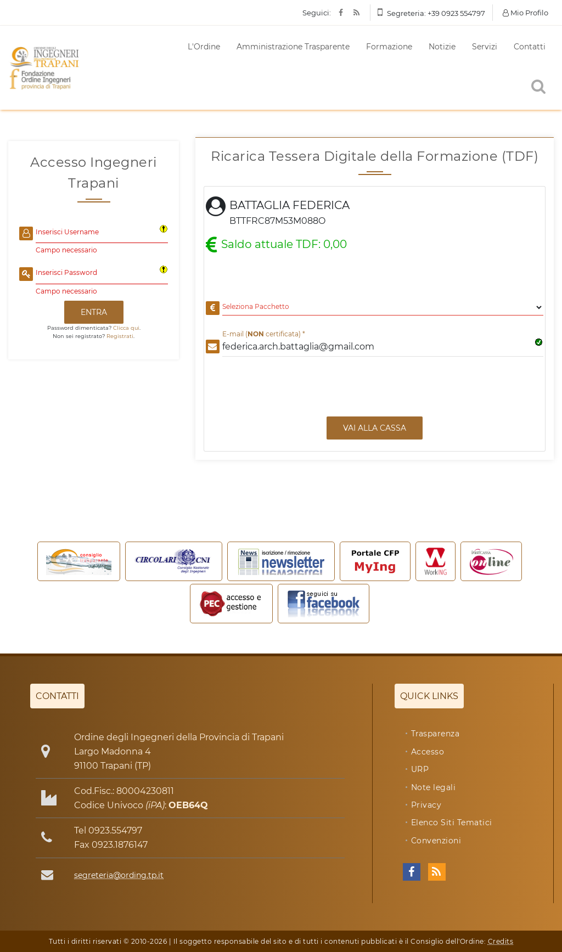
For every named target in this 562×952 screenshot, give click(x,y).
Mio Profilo (525, 12)
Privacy (426, 805)
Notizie (442, 47)
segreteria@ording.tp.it (119, 875)
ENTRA (93, 312)
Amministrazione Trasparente (293, 47)
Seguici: (316, 12)
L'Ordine (204, 47)
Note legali (433, 787)
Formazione (389, 47)
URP (420, 769)
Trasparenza (435, 734)
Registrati (119, 336)
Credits (501, 941)
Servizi (484, 47)
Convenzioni (436, 841)
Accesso (428, 752)
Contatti (530, 47)
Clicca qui (126, 328)
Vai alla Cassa (375, 428)
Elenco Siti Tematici (451, 822)
